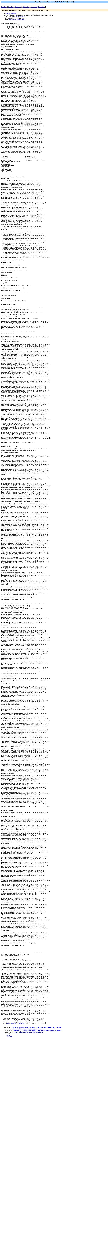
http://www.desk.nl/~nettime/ (15, 1223)
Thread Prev (18, 7)
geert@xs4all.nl (20, 16)
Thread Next (26, 7)
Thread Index (41, 7)
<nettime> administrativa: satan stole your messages (27, 1229)
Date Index (34, 7)
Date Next (10, 7)
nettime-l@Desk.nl (11, 13)
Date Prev (4, 7)
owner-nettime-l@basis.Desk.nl (17, 19)
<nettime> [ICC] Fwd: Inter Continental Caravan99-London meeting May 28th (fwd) (37, 1227)
